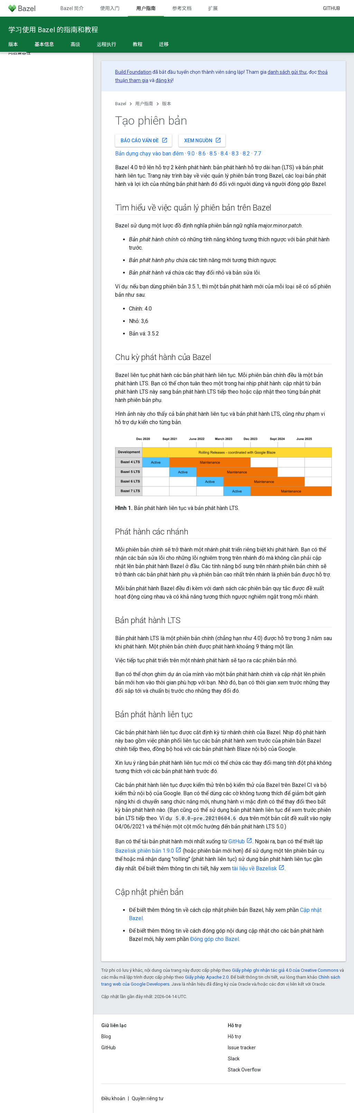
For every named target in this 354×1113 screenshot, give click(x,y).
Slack (234, 1058)
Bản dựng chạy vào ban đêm (149, 153)
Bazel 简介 (72, 8)
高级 (75, 44)
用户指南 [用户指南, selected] (146, 8)
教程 (137, 44)
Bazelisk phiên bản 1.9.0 (144, 850)
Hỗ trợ (234, 1036)
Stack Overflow (244, 1069)
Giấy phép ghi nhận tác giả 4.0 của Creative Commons (285, 970)
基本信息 (44, 44)
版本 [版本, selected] (13, 44)
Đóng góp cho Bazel (214, 939)
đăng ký (164, 80)
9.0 (191, 153)
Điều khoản (113, 1098)
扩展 (213, 8)
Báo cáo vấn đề (144, 140)
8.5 (213, 153)
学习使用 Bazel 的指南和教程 (53, 30)
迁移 (164, 44)
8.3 (235, 153)
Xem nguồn (202, 140)
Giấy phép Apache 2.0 (207, 977)
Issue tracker (242, 1047)
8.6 (202, 153)
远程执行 (106, 44)
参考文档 (182, 8)
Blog (106, 1036)
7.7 (257, 153)
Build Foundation (133, 72)
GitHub (331, 8)
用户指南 (144, 103)
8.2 (246, 153)
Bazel (120, 103)
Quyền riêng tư (148, 1098)
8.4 (224, 153)
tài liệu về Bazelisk (254, 868)
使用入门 (110, 8)
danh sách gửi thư (287, 72)
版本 (166, 103)
